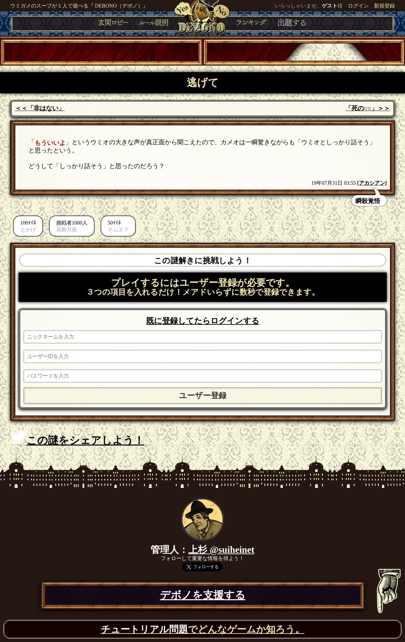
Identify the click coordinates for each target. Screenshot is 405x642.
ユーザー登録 (202, 395)
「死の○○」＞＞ (367, 108)
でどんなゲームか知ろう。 (202, 629)
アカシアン (372, 183)
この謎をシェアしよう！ (77, 438)
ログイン (358, 5)
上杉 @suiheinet (221, 549)
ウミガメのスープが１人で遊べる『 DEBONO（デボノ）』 (79, 5)
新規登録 (384, 5)
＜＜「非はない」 (40, 108)
